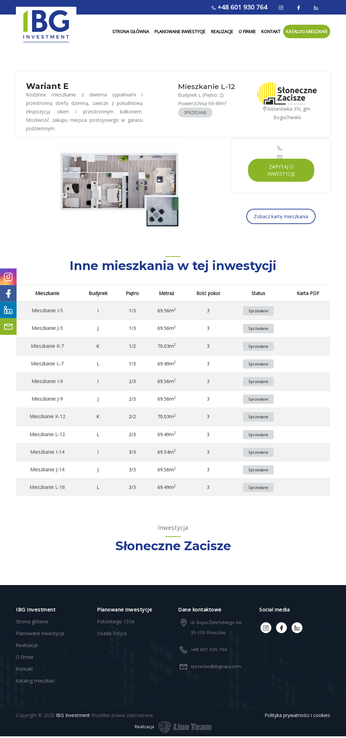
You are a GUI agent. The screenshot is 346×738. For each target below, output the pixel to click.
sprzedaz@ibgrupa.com (215, 668)
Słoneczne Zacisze (173, 547)
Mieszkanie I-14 (47, 453)
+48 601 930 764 (239, 7)
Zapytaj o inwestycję (281, 172)
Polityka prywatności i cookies (297, 717)
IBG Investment (73, 717)
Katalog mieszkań (306, 32)
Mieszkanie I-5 (47, 312)
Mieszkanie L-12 (47, 435)
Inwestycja (173, 529)
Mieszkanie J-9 (47, 400)
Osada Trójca (112, 635)
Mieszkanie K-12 (47, 418)
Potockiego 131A (115, 623)
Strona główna (130, 32)
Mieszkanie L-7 (47, 365)
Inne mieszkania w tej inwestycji (173, 267)
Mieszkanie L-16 (47, 489)
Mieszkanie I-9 (47, 383)
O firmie (247, 32)
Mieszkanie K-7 (47, 347)
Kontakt (270, 32)
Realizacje (222, 32)
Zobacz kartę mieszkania (281, 218)
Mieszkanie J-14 (47, 471)
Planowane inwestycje (179, 32)
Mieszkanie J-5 (47, 330)
